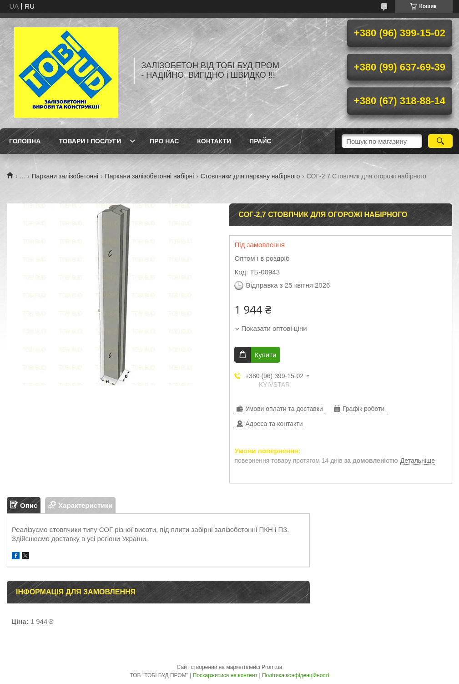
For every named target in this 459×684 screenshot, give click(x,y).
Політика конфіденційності (295, 675)
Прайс (260, 141)
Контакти (214, 141)
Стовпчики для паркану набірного (250, 176)
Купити (265, 355)
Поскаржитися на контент (225, 675)
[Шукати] (440, 141)
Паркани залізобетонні (65, 176)
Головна (24, 141)
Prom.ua (272, 667)
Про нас (164, 141)
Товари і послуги (90, 141)
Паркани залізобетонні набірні (149, 176)
